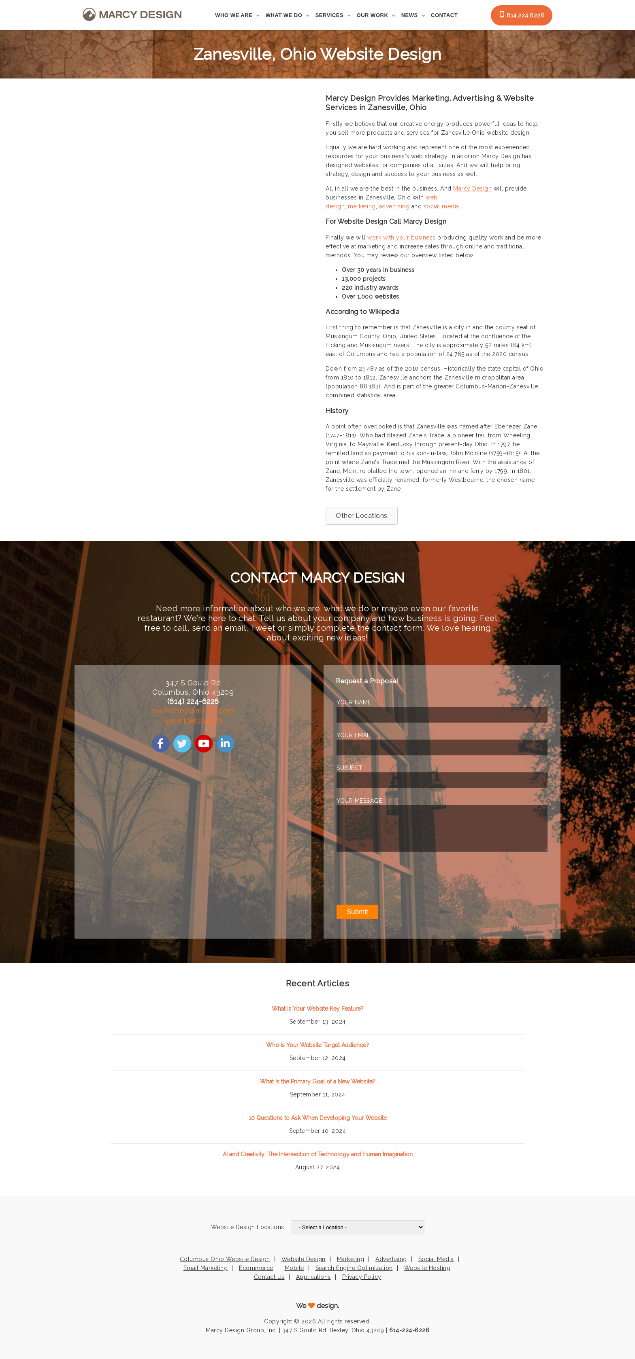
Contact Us (269, 1277)
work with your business (401, 237)
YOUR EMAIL (354, 735)
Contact (444, 15)
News (409, 15)
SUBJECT (350, 768)
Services (329, 15)
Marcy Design (472, 188)
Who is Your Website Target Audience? (317, 1045)
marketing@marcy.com (193, 710)
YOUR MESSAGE (359, 800)
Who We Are (233, 15)
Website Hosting (427, 1268)
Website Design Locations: (248, 1227)
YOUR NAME (354, 702)
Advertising (391, 1259)
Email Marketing (205, 1268)
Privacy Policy (361, 1277)
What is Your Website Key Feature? (318, 1008)
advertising (394, 206)
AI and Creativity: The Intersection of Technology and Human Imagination (318, 1154)
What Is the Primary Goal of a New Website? (317, 1081)
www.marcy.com (193, 720)
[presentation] (398, 878)
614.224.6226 (522, 15)
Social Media (436, 1259)
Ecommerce (256, 1268)
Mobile (294, 1268)
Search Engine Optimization (354, 1268)
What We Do (284, 15)
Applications (313, 1277)
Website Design (303, 1259)
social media (441, 206)
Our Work (372, 15)
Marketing (350, 1259)
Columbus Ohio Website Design (225, 1259)
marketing (362, 206)
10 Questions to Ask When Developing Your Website (318, 1118)
